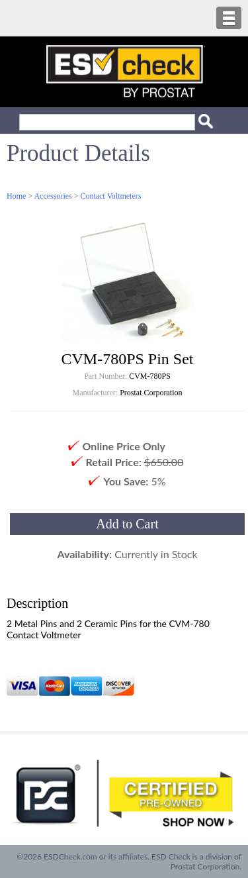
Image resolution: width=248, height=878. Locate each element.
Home (16, 196)
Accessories (52, 196)
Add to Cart (127, 523)
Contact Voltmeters (111, 196)
